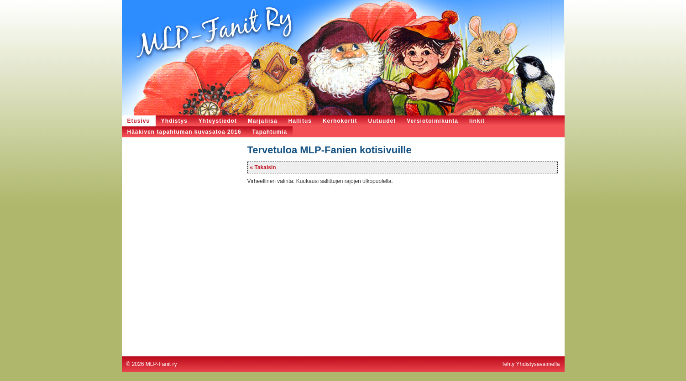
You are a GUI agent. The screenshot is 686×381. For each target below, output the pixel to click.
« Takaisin (263, 167)
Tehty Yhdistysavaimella (531, 364)
